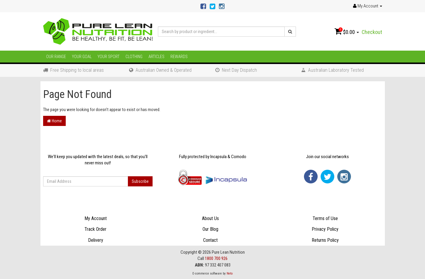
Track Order (95, 229)
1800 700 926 (216, 258)
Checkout (372, 32)
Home (54, 121)
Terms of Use (325, 218)
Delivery (95, 240)
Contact (210, 240)
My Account (95, 218)
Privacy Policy (325, 229)
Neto (230, 273)
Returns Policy (325, 240)
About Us (210, 218)
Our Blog (210, 229)
